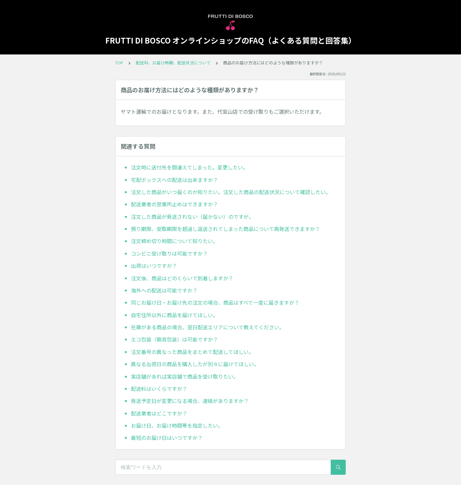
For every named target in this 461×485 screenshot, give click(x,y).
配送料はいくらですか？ (159, 388)
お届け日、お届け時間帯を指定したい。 (177, 425)
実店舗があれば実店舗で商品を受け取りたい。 (185, 376)
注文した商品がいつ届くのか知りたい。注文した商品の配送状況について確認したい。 (231, 192)
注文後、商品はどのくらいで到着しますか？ (182, 278)
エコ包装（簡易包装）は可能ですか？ (174, 339)
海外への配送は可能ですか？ (164, 290)
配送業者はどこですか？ (159, 413)
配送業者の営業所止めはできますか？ (174, 204)
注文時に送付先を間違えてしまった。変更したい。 (189, 167)
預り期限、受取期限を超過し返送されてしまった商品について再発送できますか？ (225, 229)
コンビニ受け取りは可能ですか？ (169, 253)
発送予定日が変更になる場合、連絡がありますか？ (190, 401)
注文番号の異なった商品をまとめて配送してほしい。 (192, 352)
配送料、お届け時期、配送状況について (173, 63)
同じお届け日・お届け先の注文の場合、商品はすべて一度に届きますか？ (215, 302)
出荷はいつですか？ (154, 265)
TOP (119, 63)
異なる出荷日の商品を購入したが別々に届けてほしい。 (195, 364)
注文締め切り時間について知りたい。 (174, 241)
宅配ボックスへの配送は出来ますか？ (174, 180)
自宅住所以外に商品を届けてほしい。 (174, 315)
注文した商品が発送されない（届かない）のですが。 (192, 216)
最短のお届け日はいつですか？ (167, 437)
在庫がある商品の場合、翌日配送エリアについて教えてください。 (207, 327)
